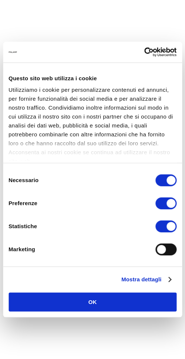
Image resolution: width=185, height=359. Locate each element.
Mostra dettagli (141, 279)
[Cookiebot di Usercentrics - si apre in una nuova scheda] (144, 52)
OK (92, 302)
